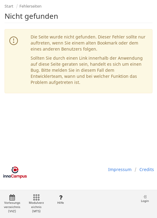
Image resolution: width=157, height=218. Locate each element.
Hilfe (60, 200)
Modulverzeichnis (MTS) (36, 204)
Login (145, 199)
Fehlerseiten (30, 6)
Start (9, 6)
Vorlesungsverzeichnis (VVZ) (12, 204)
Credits (146, 169)
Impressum (120, 169)
